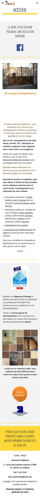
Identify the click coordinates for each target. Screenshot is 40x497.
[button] (2, 3)
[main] (20, 10)
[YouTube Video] (20, 106)
